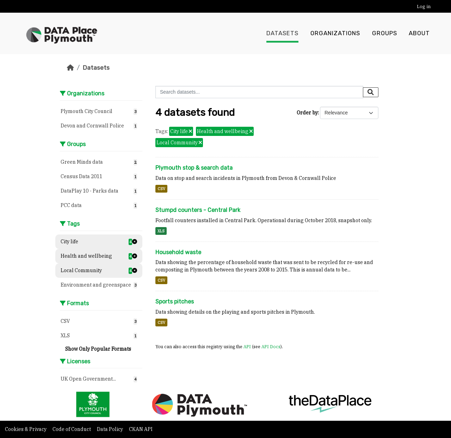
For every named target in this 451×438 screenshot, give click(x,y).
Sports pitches (174, 301)
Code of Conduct (72, 429)
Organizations (335, 33)
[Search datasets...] (259, 92)
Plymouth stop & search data (194, 167)
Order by (307, 113)
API (247, 346)
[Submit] (370, 92)
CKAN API (141, 429)
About (419, 33)
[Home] (70, 67)
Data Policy (110, 429)
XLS (161, 231)
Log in (424, 7)
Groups (384, 33)
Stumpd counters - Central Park (197, 210)
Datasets (282, 33)
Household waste (178, 252)
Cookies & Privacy (26, 429)
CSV (161, 188)
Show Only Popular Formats (98, 349)
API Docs (270, 346)
